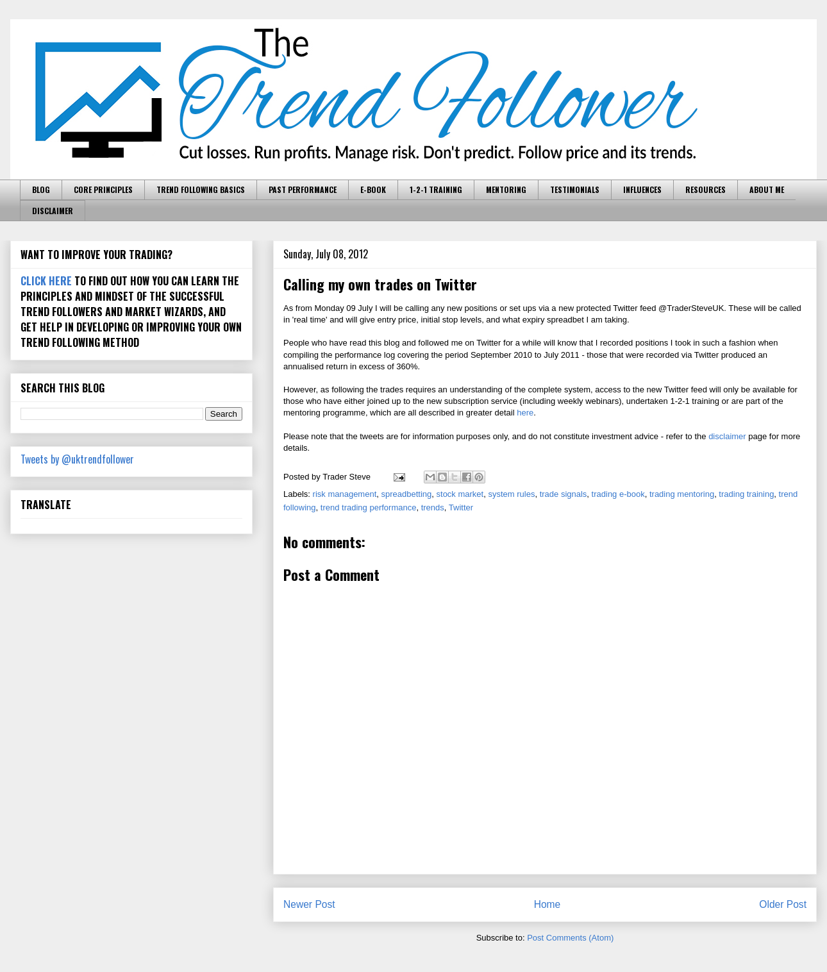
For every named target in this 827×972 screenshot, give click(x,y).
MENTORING (506, 189)
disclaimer (727, 436)
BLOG (41, 189)
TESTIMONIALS (574, 189)
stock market (460, 494)
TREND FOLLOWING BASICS (200, 189)
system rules (511, 494)
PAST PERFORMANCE (303, 189)
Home (547, 904)
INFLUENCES (642, 189)
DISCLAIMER (52, 210)
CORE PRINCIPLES (103, 189)
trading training (746, 494)
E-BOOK (373, 189)
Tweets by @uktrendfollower (77, 459)
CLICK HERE (46, 281)
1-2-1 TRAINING (436, 189)
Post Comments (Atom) (570, 938)
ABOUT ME (766, 189)
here (525, 412)
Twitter (461, 507)
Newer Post (309, 904)
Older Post (782, 904)
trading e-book (618, 494)
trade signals (563, 494)
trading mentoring (681, 494)
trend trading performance (369, 507)
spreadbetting (406, 494)
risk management (345, 494)
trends (432, 507)
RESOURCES (705, 189)
